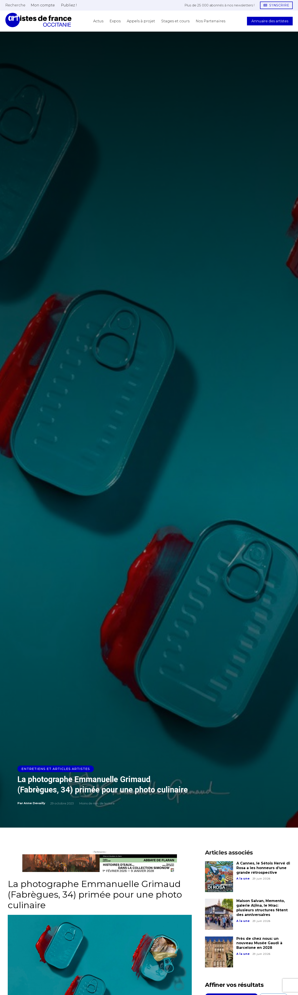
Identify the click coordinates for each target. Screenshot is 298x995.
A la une (243, 878)
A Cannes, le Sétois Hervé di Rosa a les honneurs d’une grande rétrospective (263, 868)
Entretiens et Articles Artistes (55, 769)
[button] (15, 5)
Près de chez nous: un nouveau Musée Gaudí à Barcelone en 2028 (259, 943)
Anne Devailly (34, 803)
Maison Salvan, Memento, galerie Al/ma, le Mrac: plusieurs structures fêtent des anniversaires (262, 908)
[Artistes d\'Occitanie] (38, 20)
